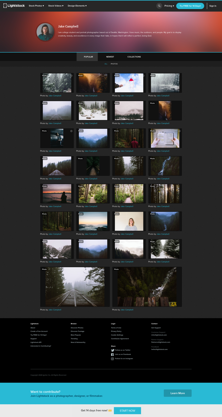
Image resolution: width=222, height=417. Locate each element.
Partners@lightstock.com (160, 342)
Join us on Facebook (123, 354)
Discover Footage (77, 331)
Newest (110, 56)
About (33, 327)
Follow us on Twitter (122, 350)
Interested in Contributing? (41, 346)
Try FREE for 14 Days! (190, 5)
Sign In (212, 5)
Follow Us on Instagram (124, 358)
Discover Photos (77, 327)
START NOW (127, 410)
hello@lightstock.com (159, 349)
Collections (134, 56)
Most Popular (76, 335)
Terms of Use (116, 327)
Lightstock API (36, 342)
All (106, 64)
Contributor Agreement (120, 338)
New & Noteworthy (78, 342)
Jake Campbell (54, 95)
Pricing (169, 6)
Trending (74, 338)
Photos (114, 64)
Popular (88, 56)
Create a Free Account (39, 331)
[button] (36, 6)
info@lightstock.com (159, 335)
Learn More (178, 393)
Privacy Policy (116, 331)
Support (34, 338)
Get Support (156, 327)
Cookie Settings (117, 335)
